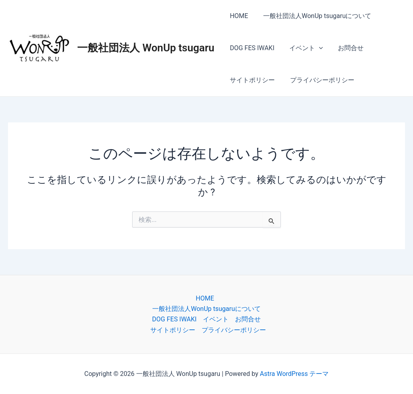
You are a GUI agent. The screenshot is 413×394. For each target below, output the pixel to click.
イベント (303, 48)
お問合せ (345, 48)
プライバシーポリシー (319, 80)
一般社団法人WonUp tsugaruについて (314, 16)
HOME (238, 16)
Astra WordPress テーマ (294, 374)
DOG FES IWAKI (251, 48)
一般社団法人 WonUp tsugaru (146, 48)
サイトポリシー (251, 80)
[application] (316, 48)
